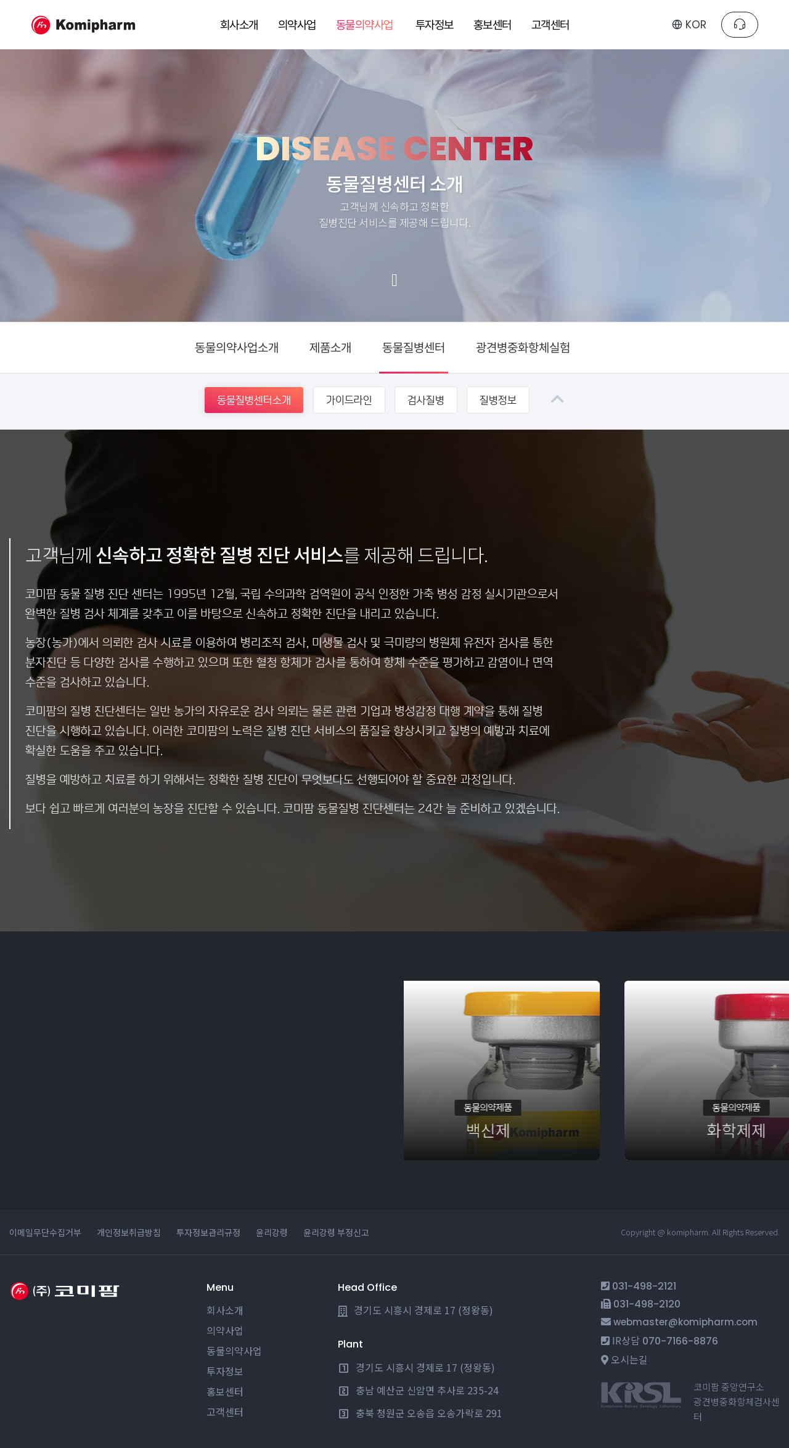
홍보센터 (224, 1391)
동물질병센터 (413, 347)
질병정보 (498, 400)
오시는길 (629, 1359)
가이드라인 (349, 400)
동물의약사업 (234, 1350)
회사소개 (224, 1310)
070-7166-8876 (680, 1341)
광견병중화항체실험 (523, 347)
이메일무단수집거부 (45, 1232)
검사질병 (425, 400)
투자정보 (224, 1371)
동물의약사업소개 (237, 347)
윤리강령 (272, 1232)
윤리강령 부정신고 (336, 1232)
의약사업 (224, 1330)
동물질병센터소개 (254, 400)
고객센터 (224, 1411)
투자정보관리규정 (208, 1232)
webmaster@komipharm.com (685, 1321)
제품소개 (330, 347)
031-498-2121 (644, 1286)
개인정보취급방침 (129, 1232)
